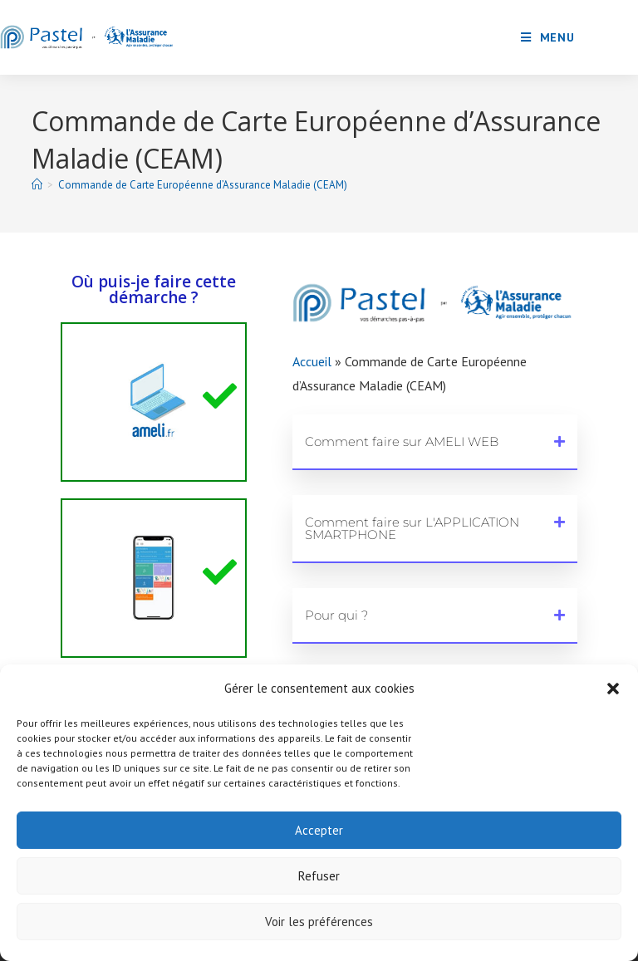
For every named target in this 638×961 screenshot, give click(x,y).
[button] (613, 688)
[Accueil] (37, 185)
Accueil (311, 361)
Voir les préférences (319, 921)
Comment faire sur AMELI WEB (401, 441)
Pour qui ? (336, 615)
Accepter (319, 830)
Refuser (319, 876)
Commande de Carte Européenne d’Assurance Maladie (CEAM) (202, 185)
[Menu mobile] (548, 37)
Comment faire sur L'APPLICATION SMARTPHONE (412, 528)
